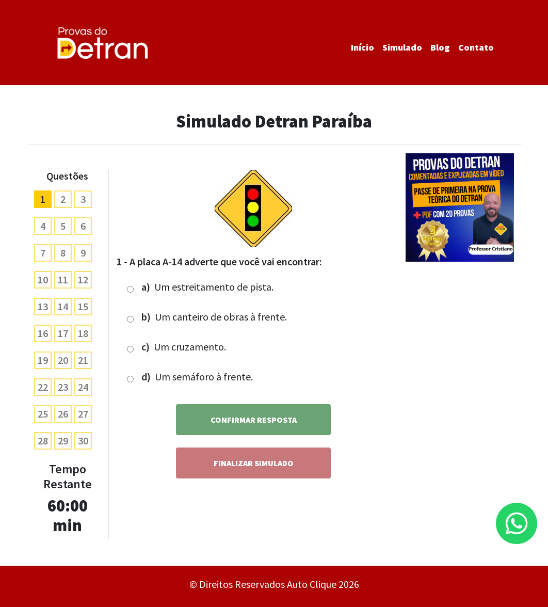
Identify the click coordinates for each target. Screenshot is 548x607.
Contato (476, 47)
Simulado (402, 47)
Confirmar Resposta (254, 419)
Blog (440, 47)
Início (362, 47)
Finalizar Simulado (254, 463)
